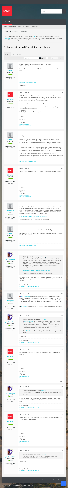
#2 (62, 93)
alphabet (10, 70)
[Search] (51, 11)
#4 (62, 168)
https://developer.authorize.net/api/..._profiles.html (33, 216)
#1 (62, 64)
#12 (62, 414)
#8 (62, 293)
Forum (6, 31)
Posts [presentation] (7, 54)
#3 (62, 133)
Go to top (60, 480)
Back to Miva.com (6, 2)
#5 (62, 204)
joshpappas (10, 210)
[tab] (7, 54)
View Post (43, 257)
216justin (24, 306)
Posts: (8, 78)
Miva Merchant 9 (24, 31)
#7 (62, 253)
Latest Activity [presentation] (17, 54)
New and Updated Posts (10, 26)
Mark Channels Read (23, 26)
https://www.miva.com (25, 126)
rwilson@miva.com (24, 124)
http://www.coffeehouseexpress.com (29, 286)
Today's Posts (35, 26)
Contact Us (51, 480)
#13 (62, 450)
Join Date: (7, 77)
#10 (62, 349)
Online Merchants (14, 31)
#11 (62, 386)
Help (43, 480)
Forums (7, 21)
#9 (62, 315)
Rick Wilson (10, 99)
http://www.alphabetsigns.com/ (27, 82)
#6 (62, 227)
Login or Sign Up (60, 2)
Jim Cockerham (10, 259)
